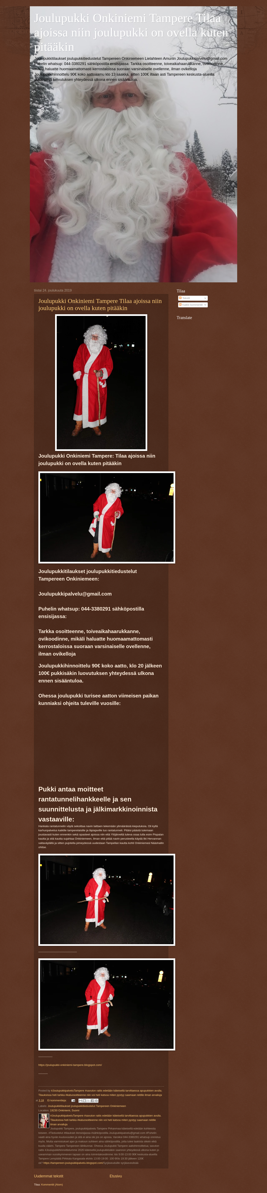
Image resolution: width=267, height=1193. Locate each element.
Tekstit (184, 298)
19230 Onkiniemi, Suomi (64, 1110)
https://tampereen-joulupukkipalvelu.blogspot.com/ (73, 1162)
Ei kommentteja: (57, 1100)
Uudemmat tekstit (48, 1176)
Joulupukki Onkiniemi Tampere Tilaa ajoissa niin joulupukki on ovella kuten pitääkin (131, 32)
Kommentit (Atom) (52, 1184)
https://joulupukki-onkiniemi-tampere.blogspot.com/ (70, 1065)
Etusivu (116, 1176)
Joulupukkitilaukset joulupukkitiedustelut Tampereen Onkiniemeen (87, 1106)
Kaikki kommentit (191, 304)
